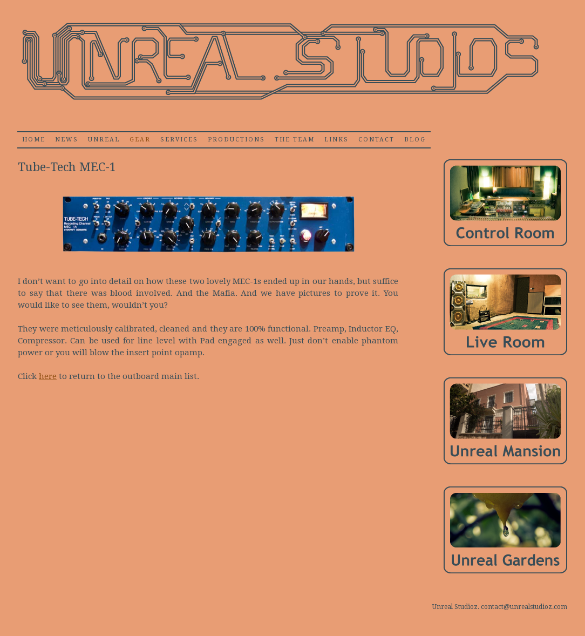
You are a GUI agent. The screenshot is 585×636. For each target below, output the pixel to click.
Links (336, 139)
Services (179, 139)
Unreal (104, 139)
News (66, 139)
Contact (376, 139)
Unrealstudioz (279, 62)
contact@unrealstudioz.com (524, 607)
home (33, 139)
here (48, 376)
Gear (140, 139)
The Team (295, 139)
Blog (415, 139)
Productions (236, 139)
